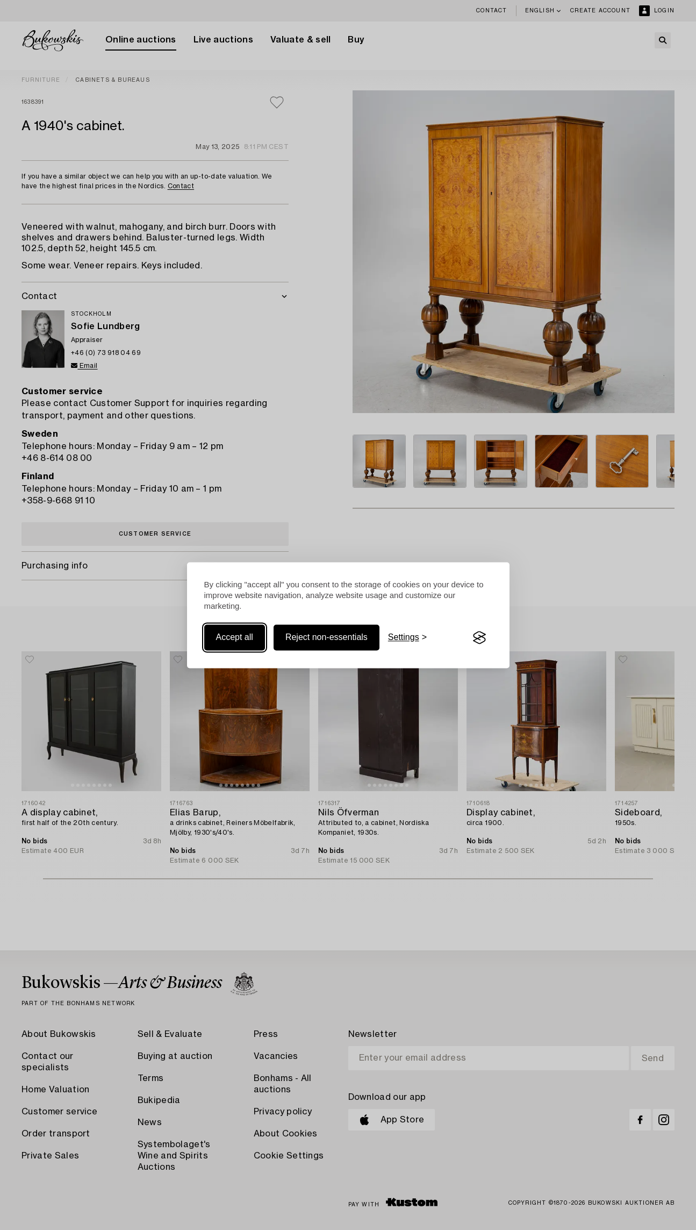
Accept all (234, 637)
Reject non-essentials (326, 637)
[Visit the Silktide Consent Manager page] (479, 638)
